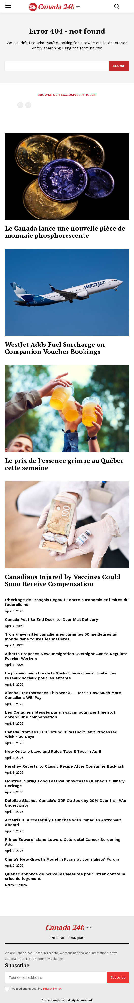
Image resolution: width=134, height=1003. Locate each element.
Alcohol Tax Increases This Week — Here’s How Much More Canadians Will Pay (63, 695)
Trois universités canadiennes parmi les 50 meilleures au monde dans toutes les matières (61, 636)
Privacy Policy (52, 988)
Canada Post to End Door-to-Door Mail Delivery (51, 619)
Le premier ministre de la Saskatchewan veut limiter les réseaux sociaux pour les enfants (60, 675)
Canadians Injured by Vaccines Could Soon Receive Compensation (62, 580)
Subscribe (118, 977)
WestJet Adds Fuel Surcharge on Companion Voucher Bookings (55, 348)
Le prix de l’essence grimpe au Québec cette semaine (64, 464)
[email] (56, 977)
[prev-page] (20, 105)
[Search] (119, 66)
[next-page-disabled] (28, 105)
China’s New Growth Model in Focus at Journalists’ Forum (62, 859)
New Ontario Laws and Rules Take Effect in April (53, 751)
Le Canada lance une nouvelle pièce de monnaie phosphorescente (65, 231)
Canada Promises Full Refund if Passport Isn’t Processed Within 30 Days (61, 734)
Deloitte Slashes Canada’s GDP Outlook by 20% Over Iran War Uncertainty (66, 803)
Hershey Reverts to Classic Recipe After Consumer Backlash (64, 766)
